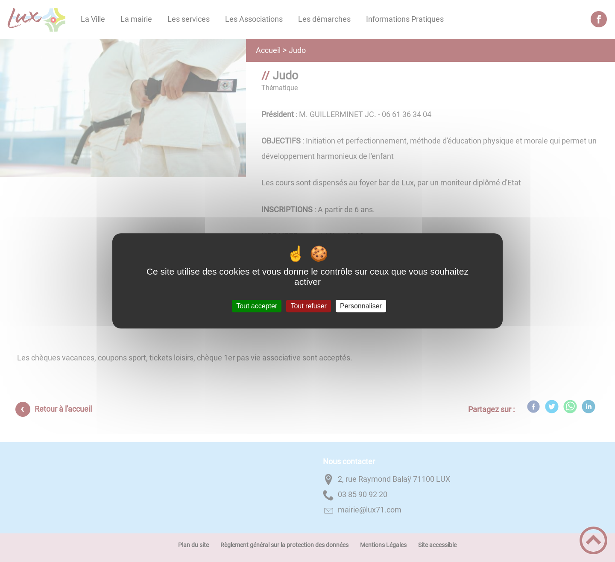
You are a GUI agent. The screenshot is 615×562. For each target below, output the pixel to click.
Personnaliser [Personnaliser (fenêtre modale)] (361, 306)
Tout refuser (308, 306)
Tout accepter (256, 306)
